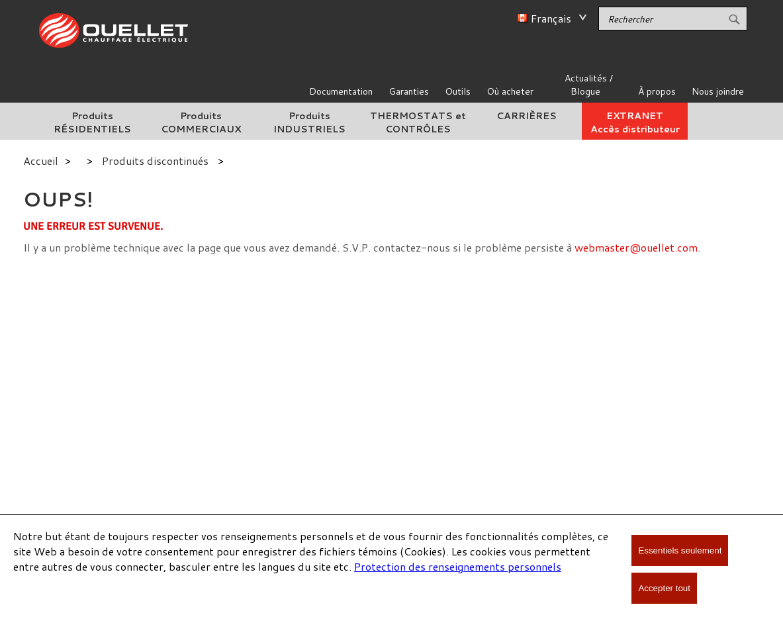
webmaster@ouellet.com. (637, 247)
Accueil (40, 160)
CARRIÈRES (526, 115)
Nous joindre (718, 91)
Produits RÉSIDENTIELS (92, 122)
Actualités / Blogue (589, 84)
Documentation (341, 91)
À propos (657, 91)
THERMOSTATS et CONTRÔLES (418, 122)
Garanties (409, 91)
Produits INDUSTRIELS (309, 122)
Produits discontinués (155, 160)
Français (551, 18)
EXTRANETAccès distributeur (635, 122)
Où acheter (509, 91)
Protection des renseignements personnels (457, 566)
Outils (458, 91)
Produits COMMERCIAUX (201, 122)
